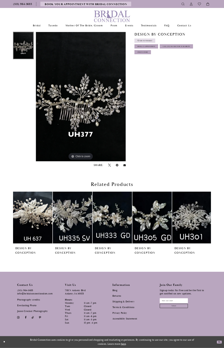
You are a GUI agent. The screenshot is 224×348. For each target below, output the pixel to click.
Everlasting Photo (27, 305)
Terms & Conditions (123, 307)
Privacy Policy (119, 313)
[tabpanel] (23, 46)
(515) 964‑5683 (25, 290)
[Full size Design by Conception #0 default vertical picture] (81, 96)
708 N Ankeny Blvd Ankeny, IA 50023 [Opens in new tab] (75, 292)
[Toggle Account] (191, 4)
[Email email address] (182, 302)
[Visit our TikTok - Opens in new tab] (32, 317)
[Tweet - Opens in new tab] (109, 165)
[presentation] (32, 217)
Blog (114, 290)
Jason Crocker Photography (32, 311)
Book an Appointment (154, 51)
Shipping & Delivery (123, 301)
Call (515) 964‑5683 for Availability (162, 60)
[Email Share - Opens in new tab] (124, 165)
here (123, 344)
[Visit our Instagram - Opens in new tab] (18, 317)
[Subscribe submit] (182, 310)
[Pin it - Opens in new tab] (117, 165)
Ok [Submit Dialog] (218, 342)
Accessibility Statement (124, 318)
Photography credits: (28, 299)
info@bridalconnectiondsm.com (35, 293)
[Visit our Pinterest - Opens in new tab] (40, 317)
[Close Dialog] (5, 342)
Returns (116, 295)
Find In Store (148, 69)
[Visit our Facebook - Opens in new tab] (26, 317)
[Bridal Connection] (112, 16)
